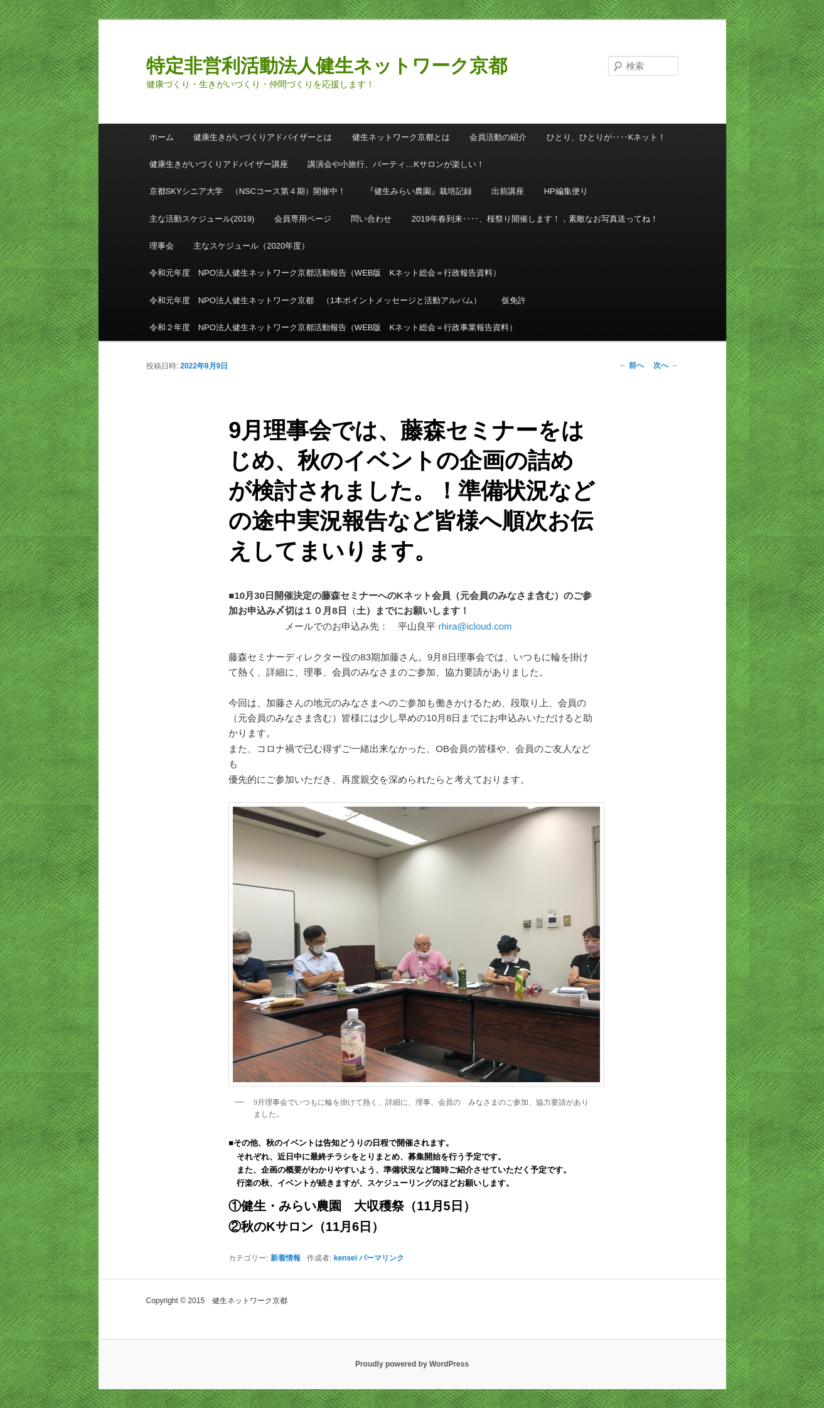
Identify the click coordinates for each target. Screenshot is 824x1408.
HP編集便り (566, 191)
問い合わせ (371, 218)
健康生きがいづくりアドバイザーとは (262, 137)
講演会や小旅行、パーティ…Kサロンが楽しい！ (396, 164)
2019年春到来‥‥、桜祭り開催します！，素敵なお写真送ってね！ (535, 218)
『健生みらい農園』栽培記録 (419, 191)
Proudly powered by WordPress (412, 1364)
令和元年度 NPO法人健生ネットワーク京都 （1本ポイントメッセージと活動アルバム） (315, 300)
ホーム (161, 137)
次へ (665, 365)
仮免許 (513, 300)
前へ (631, 365)
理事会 (161, 245)
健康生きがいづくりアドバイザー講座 (218, 164)
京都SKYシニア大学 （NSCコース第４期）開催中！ (247, 191)
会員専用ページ (302, 218)
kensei (345, 1258)
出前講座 (507, 191)
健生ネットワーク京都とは (401, 137)
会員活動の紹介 (498, 137)
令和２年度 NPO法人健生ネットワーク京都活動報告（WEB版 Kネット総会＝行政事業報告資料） (333, 327)
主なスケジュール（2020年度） (251, 245)
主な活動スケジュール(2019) (202, 218)
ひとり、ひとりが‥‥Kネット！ (606, 137)
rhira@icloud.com (475, 626)
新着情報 (285, 1258)
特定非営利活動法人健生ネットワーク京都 (326, 65)
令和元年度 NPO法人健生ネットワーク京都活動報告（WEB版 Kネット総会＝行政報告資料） (325, 272)
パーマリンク (381, 1258)
